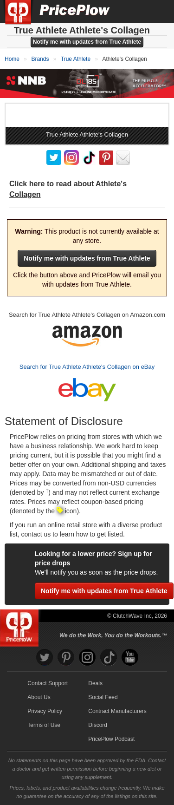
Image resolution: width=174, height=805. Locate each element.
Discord (97, 725)
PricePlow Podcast (111, 739)
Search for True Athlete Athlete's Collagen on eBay (87, 366)
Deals (95, 683)
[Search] (136, 11)
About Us (38, 697)
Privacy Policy (44, 711)
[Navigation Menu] (157, 11)
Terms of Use (43, 725)
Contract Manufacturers (117, 711)
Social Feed (102, 697)
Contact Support (47, 683)
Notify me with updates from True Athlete (87, 42)
